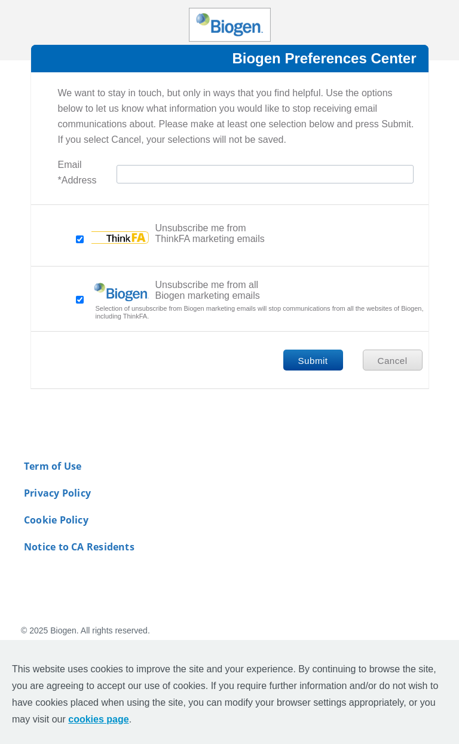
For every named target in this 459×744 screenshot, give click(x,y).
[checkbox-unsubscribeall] (80, 300)
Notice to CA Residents (79, 547)
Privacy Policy (57, 493)
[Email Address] (265, 174)
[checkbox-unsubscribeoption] (80, 239)
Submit (313, 361)
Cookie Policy (56, 520)
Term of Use (52, 466)
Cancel (392, 361)
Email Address (77, 174)
